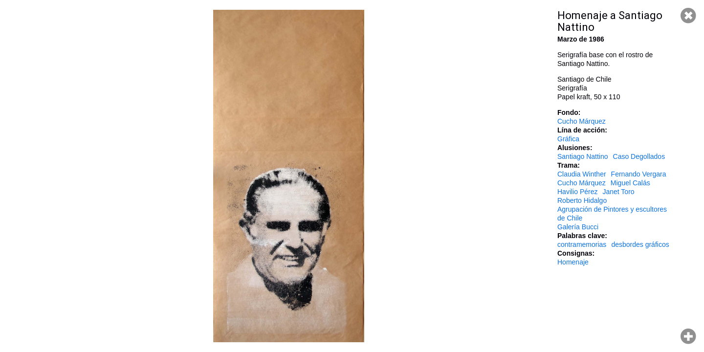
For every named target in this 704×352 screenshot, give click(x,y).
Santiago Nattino (582, 156)
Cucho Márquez (581, 121)
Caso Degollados (639, 156)
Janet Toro (618, 192)
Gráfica (568, 139)
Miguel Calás (630, 183)
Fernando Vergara (638, 174)
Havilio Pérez (577, 192)
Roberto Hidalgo (582, 200)
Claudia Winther (581, 174)
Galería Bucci (577, 227)
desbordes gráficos (640, 244)
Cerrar (688, 15)
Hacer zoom (688, 336)
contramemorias (581, 244)
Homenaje (573, 262)
